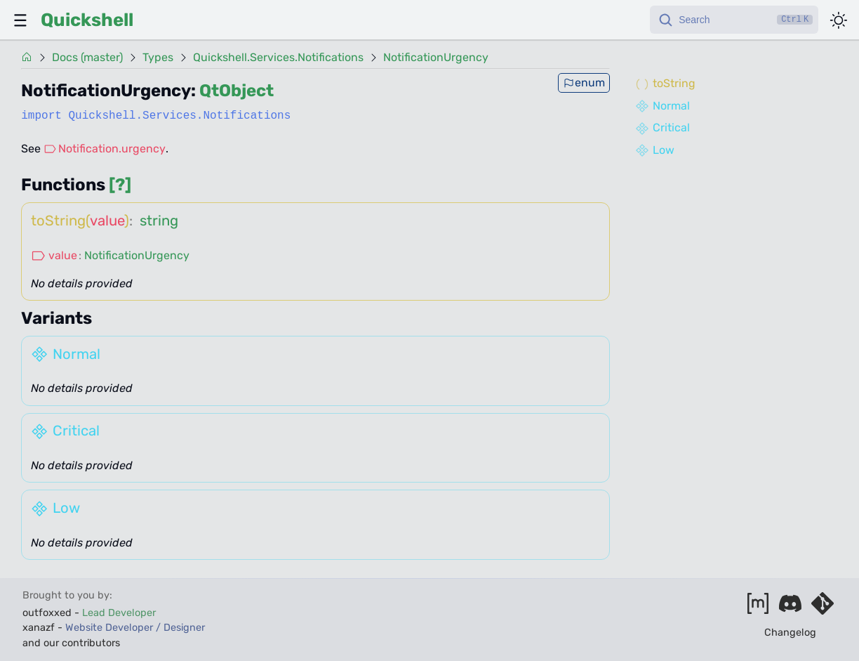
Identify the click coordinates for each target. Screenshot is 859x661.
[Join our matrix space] (758, 608)
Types (157, 57)
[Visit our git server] (822, 608)
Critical (662, 128)
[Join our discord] (790, 608)
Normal (662, 106)
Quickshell (87, 19)
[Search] (734, 20)
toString (665, 84)
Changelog (790, 633)
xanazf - (113, 628)
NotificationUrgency (435, 57)
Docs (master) (87, 57)
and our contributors (71, 643)
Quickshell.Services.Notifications (278, 57)
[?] (120, 185)
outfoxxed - (89, 613)
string (159, 220)
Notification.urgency (105, 148)
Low (654, 150)
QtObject (236, 90)
